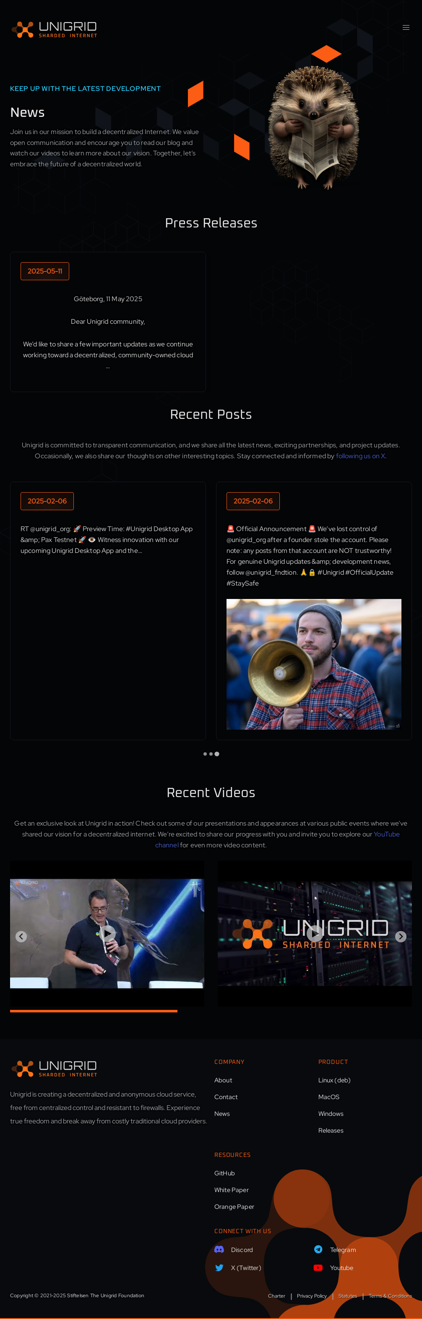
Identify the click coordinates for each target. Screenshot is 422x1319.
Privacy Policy (312, 1296)
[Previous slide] (21, 936)
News (222, 1114)
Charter (276, 1296)
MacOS (329, 1097)
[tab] (205, 754)
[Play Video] (107, 933)
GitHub (224, 1173)
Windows (331, 1114)
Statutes (348, 1296)
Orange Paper (234, 1207)
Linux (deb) (334, 1080)
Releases (331, 1130)
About (223, 1080)
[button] (406, 28)
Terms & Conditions (390, 1296)
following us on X (361, 456)
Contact (225, 1097)
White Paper (231, 1190)
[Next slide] (400, 936)
